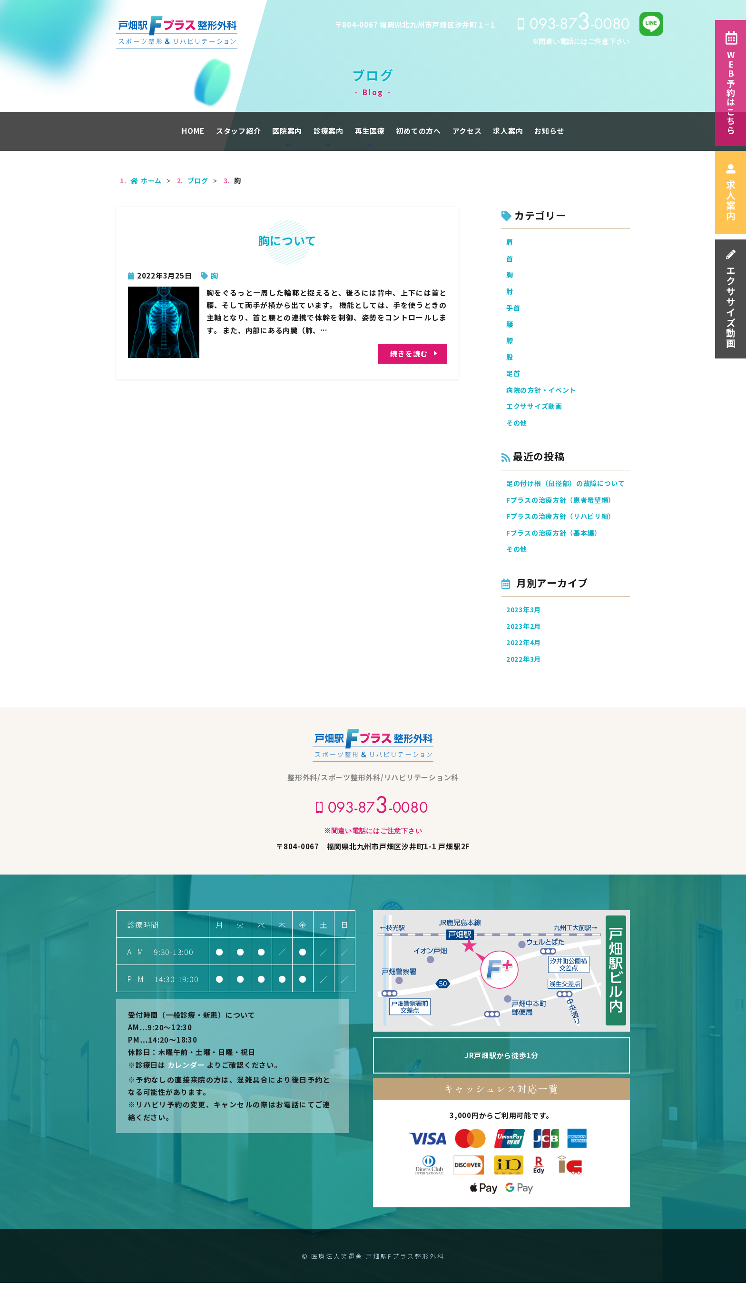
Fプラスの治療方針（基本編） (557, 558)
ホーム (146, 180)
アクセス (467, 131)
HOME (193, 131)
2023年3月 (525, 636)
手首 (513, 311)
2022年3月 (525, 688)
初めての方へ (418, 131)
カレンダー (186, 1095)
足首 (513, 380)
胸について (287, 240)
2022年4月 (525, 671)
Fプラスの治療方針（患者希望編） (564, 523)
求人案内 (730, 192)
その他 (517, 432)
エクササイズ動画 (730, 299)
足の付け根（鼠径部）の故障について (568, 499)
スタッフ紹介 (238, 131)
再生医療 (370, 131)
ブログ (197, 180)
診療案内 (329, 131)
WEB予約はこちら (730, 83)
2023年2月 (525, 654)
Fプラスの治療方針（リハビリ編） (564, 541)
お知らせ (549, 131)
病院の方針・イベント (543, 398)
